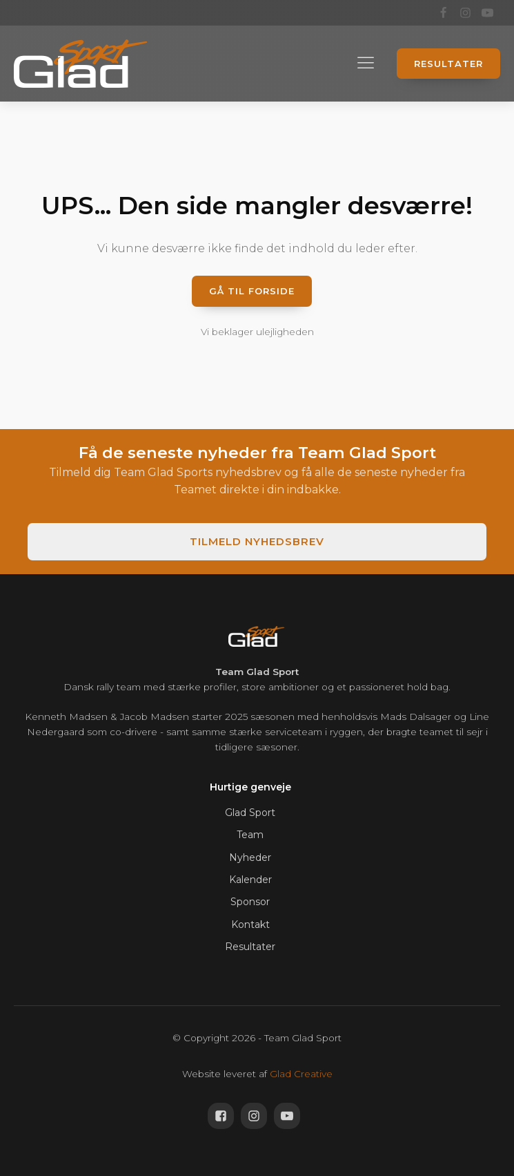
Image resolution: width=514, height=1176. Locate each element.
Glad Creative (301, 1073)
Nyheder (250, 857)
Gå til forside (252, 290)
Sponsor (250, 901)
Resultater (448, 63)
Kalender (250, 879)
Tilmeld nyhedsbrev (257, 541)
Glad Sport (250, 812)
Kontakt (250, 924)
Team (250, 834)
